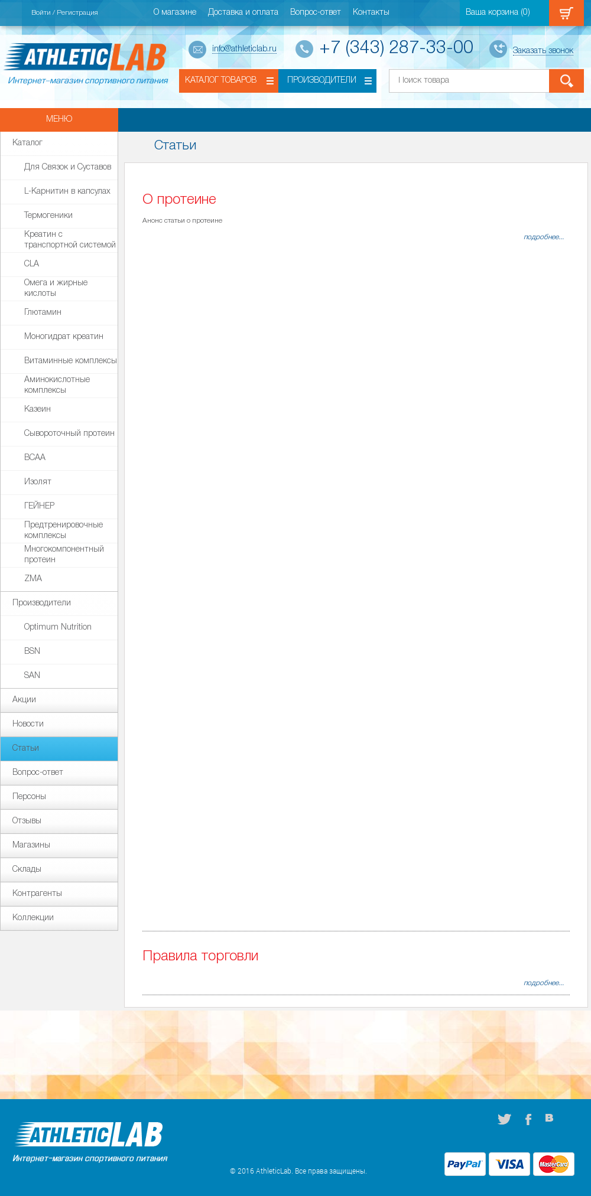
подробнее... (544, 237)
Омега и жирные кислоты (55, 287)
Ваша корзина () (498, 13)
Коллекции (33, 918)
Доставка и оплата (243, 13)
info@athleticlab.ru (244, 49)
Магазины (31, 845)
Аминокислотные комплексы (57, 384)
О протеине (179, 200)
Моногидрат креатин (63, 337)
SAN (32, 676)
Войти (41, 12)
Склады (26, 870)
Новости (28, 724)
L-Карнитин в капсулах (67, 191)
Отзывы (26, 821)
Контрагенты (37, 894)
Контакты (371, 13)
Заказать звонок (543, 51)
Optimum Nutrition (58, 627)
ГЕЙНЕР (39, 506)
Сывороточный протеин (69, 434)
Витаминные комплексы (70, 361)
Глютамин (42, 313)
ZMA (33, 579)
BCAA (35, 458)
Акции (24, 700)
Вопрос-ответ (315, 13)
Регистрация (77, 12)
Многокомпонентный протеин (64, 553)
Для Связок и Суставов (67, 167)
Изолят (37, 482)
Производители (321, 80)
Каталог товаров (220, 80)
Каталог (27, 143)
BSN (32, 652)
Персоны (29, 797)
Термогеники (48, 216)
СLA (31, 264)
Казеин (37, 409)
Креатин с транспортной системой (70, 238)
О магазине (175, 13)
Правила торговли (200, 956)
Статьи (25, 748)
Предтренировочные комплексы (63, 529)
